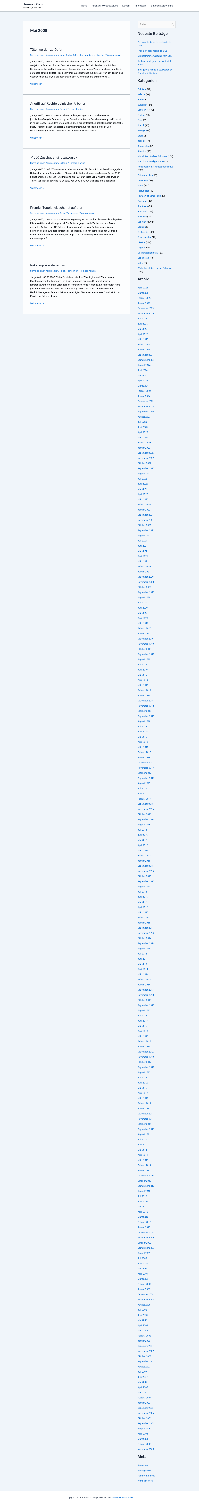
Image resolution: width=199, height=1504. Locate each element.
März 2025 (143, 339)
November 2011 (146, 1119)
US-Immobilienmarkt (148, 252)
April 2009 (143, 1273)
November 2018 (146, 706)
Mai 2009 (142, 1268)
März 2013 (143, 1036)
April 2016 (143, 845)
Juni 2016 (143, 835)
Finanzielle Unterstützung (105, 5)
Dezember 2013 (146, 989)
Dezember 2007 (146, 1346)
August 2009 (144, 1253)
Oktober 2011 (144, 1124)
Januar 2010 (144, 1227)
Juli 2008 (142, 1309)
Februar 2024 (144, 391)
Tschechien (72, 213)
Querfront (142, 201)
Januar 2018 (144, 757)
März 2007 (143, 1392)
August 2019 (144, 659)
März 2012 (143, 1098)
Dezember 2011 (146, 1113)
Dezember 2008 (146, 1294)
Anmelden (143, 1465)
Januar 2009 (144, 1289)
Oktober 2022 (144, 463)
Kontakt (126, 5)
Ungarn (141, 247)
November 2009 (146, 1237)
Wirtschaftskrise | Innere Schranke (155, 268)
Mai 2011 (142, 1149)
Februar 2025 (144, 344)
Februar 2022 (144, 504)
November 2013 (146, 995)
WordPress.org (145, 1480)
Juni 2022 (143, 483)
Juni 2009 (143, 1263)
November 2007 (146, 1351)
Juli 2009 (142, 1258)
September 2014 (146, 943)
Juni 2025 (143, 323)
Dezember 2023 (146, 401)
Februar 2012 (144, 1103)
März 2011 (143, 1160)
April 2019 (143, 680)
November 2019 (146, 644)
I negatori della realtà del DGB (153, 50)
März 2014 (143, 974)
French (141, 125)
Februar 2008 (144, 1335)
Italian (141, 140)
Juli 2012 (142, 1077)
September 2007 (146, 1361)
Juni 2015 (143, 896)
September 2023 (146, 411)
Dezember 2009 (146, 1232)
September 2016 (146, 819)
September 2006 (146, 1423)
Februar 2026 (144, 298)
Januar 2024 (144, 396)
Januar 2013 (144, 1046)
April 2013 (143, 1031)
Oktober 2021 (144, 525)
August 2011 (144, 1134)
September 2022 (146, 468)
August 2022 (144, 473)
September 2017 (146, 778)
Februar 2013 (144, 1041)
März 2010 (143, 1217)
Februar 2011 (144, 1165)
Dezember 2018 (146, 700)
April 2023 (143, 432)
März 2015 (143, 912)
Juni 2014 (143, 958)
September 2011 (146, 1129)
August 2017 (144, 783)
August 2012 (144, 1072)
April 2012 (143, 1093)
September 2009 (146, 1248)
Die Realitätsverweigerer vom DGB (155, 56)
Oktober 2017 (144, 773)
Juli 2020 (142, 602)
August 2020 (144, 597)
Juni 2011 (143, 1144)
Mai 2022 (142, 489)
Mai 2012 (142, 1088)
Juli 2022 (142, 478)
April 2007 (143, 1387)
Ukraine (100, 55)
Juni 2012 (143, 1082)
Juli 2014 (142, 953)
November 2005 (146, 1449)
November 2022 (146, 458)
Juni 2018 (143, 731)
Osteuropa (143, 180)
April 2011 (143, 1155)
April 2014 (143, 969)
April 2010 (143, 1211)
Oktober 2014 (144, 938)
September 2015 (146, 881)
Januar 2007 (144, 1402)
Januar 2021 (144, 571)
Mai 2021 (142, 551)
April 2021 (143, 556)
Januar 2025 (144, 349)
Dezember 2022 (146, 452)
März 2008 (143, 1330)
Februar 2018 (144, 752)
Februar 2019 (144, 690)
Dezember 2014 (146, 927)
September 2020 (146, 592)
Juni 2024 (143, 370)
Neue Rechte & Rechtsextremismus (77, 55)
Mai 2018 (142, 736)
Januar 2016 (144, 860)
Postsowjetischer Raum (150, 196)
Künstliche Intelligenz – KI (151, 161)
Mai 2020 (142, 613)
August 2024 (144, 365)
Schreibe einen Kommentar (44, 55)
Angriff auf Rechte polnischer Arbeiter (57, 103)
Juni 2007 (143, 1377)
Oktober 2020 (144, 587)
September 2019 (146, 654)
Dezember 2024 (146, 354)
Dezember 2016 (146, 804)
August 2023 (144, 416)
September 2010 (146, 1186)
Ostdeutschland (146, 175)
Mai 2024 (142, 375)
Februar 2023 (144, 442)
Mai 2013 (142, 1026)
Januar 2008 (144, 1340)
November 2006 (146, 1413)
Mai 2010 (142, 1206)
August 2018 (144, 721)
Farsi (140, 120)
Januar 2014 (144, 984)
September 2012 (146, 1067)
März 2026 (143, 293)
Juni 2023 (143, 427)
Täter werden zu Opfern (47, 49)
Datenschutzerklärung (162, 5)
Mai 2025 (142, 329)
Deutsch (142, 109)
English (141, 115)
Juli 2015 (142, 891)
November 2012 (146, 1057)
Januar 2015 (144, 922)
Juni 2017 (143, 793)
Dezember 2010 (146, 1175)
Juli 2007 (142, 1371)
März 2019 (143, 685)
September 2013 (146, 1005)
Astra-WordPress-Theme (122, 1497)
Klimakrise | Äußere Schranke (152, 156)
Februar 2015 (144, 917)
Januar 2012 (144, 1108)
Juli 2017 (142, 788)
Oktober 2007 (144, 1356)
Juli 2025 (142, 318)
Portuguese (143, 190)
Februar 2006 (144, 1444)
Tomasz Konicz (34, 4)
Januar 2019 (144, 695)
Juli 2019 (142, 664)
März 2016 (143, 850)
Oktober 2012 (144, 1062)
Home (85, 5)
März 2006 (143, 1439)
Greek (140, 135)
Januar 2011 (144, 1170)
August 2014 (144, 948)
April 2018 (143, 742)
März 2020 (143, 623)
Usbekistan (143, 257)
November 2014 (146, 933)
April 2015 (143, 907)
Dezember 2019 (146, 638)
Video (140, 263)
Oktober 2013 (144, 1000)
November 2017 (146, 767)
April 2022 (143, 494)
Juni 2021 (143, 545)
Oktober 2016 (144, 814)
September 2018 (146, 716)
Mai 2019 (142, 675)
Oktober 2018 (144, 711)
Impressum (141, 5)
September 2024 (146, 360)
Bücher (141, 99)
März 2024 (143, 385)
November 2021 (146, 520)
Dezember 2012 (146, 1051)
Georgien (142, 130)
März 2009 (143, 1278)
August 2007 (144, 1366)
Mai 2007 (142, 1382)
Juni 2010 (143, 1201)
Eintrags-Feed (144, 1470)
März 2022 (143, 499)
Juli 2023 (142, 422)
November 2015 (146, 871)
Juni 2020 (143, 607)
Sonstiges (143, 221)
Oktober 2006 (144, 1418)
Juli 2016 (142, 829)
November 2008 (146, 1299)
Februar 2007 (144, 1397)
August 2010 (144, 1191)
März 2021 (143, 561)
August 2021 (144, 535)
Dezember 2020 (146, 576)
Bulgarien (142, 104)
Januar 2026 (144, 303)
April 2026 (143, 287)
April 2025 (143, 334)
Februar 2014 (144, 979)
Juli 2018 (142, 726)
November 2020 (146, 582)
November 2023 (146, 406)
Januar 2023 (144, 447)
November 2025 (146, 313)
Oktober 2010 (144, 1180)
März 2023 (143, 437)
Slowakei (142, 216)
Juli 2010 (142, 1196)
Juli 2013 (142, 1015)
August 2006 (144, 1428)
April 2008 (143, 1325)
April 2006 (143, 1433)
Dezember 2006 (146, 1408)
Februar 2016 (144, 855)
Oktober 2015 (144, 876)
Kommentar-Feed (146, 1475)
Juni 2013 (143, 1020)
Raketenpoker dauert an (47, 265)
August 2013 (144, 1010)
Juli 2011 (142, 1139)
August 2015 (144, 886)
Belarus (63, 163)
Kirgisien (142, 151)
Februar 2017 (144, 798)
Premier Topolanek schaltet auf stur (56, 208)
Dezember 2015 (146, 865)
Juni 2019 (143, 669)
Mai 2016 (142, 840)
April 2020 (143, 618)
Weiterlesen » (37, 84)
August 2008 (144, 1304)
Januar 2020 (144, 633)
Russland (142, 211)
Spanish (142, 226)
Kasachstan (144, 146)
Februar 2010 (144, 1222)
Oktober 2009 (144, 1242)
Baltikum (142, 89)
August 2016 (144, 824)
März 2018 (143, 747)
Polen (62, 109)
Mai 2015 (142, 902)
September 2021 (146, 530)
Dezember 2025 (146, 308)
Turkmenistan (145, 237)
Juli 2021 (142, 540)
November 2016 (146, 809)
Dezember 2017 (146, 762)
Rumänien (143, 206)
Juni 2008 (143, 1315)
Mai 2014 (142, 964)
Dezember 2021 (146, 514)
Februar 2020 (144, 628)
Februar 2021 (144, 566)
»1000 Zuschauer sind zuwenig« (53, 157)
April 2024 (143, 380)
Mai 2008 (142, 1320)
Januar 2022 (144, 509)
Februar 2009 (144, 1284)
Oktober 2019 (144, 649)
